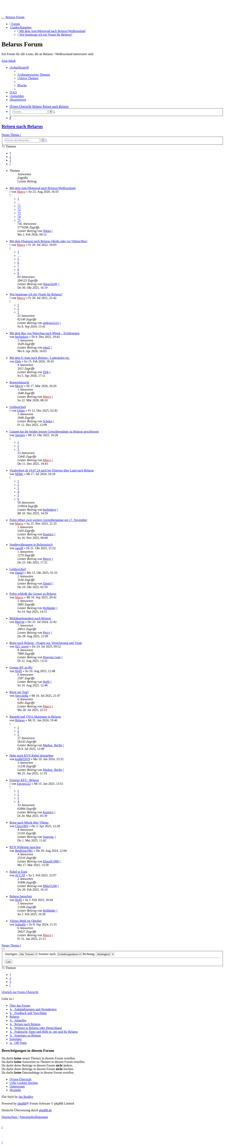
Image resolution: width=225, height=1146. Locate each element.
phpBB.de (45, 1110)
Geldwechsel (18, 407)
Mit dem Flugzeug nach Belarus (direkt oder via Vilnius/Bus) (48, 241)
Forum (15, 24)
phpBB (21, 1103)
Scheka (47, 421)
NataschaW (50, 284)
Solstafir (20, 924)
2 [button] (10, 156)
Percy (46, 632)
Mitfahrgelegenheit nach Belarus (30, 618)
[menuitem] (33, 74)
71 (19, 206)
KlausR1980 (51, 861)
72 (19, 209)
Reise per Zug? (19, 692)
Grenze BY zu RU (21, 667)
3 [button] (10, 160)
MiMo (19, 474)
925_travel (22, 646)
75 (19, 220)
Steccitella (21, 695)
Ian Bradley (26, 1096)
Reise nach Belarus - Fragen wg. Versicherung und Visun (46, 643)
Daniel (19, 572)
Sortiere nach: (60, 954)
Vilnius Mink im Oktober (26, 921)
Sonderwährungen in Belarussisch (31, 544)
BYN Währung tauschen (25, 847)
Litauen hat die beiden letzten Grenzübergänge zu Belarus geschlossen (54, 431)
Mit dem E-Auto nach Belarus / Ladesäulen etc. (40, 357)
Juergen (20, 435)
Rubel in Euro (18, 871)
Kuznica (48, 534)
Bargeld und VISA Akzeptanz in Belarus (35, 716)
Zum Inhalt (9, 60)
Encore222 (24, 783)
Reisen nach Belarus (22, 126)
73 (19, 213)
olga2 (46, 347)
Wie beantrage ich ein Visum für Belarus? (44, 34)
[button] (10, 164)
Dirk (18, 361)
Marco (21, 191)
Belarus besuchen (21, 896)
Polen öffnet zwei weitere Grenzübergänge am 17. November (48, 520)
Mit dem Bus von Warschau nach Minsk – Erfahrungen (44, 333)
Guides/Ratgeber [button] (21, 27)
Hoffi (18, 671)
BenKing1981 (24, 850)
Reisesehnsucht (19, 382)
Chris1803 (21, 826)
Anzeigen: (21, 954)
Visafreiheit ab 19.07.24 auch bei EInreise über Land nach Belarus (52, 470)
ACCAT (20, 875)
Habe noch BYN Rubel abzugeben (31, 755)
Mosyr (19, 386)
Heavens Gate (51, 657)
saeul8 (19, 548)
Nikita (47, 231)
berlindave (22, 336)
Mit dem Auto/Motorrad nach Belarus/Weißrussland (51, 31)
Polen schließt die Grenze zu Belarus (33, 593)
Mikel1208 (50, 886)
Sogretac (48, 836)
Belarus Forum (15, 17)
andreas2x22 (51, 323)
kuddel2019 (22, 759)
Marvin (19, 622)
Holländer (49, 608)
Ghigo (21, 410)
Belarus (20, 720)
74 (19, 216)
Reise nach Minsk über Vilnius (29, 822)
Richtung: (98, 954)
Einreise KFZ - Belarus (24, 780)
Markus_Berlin (52, 745)
